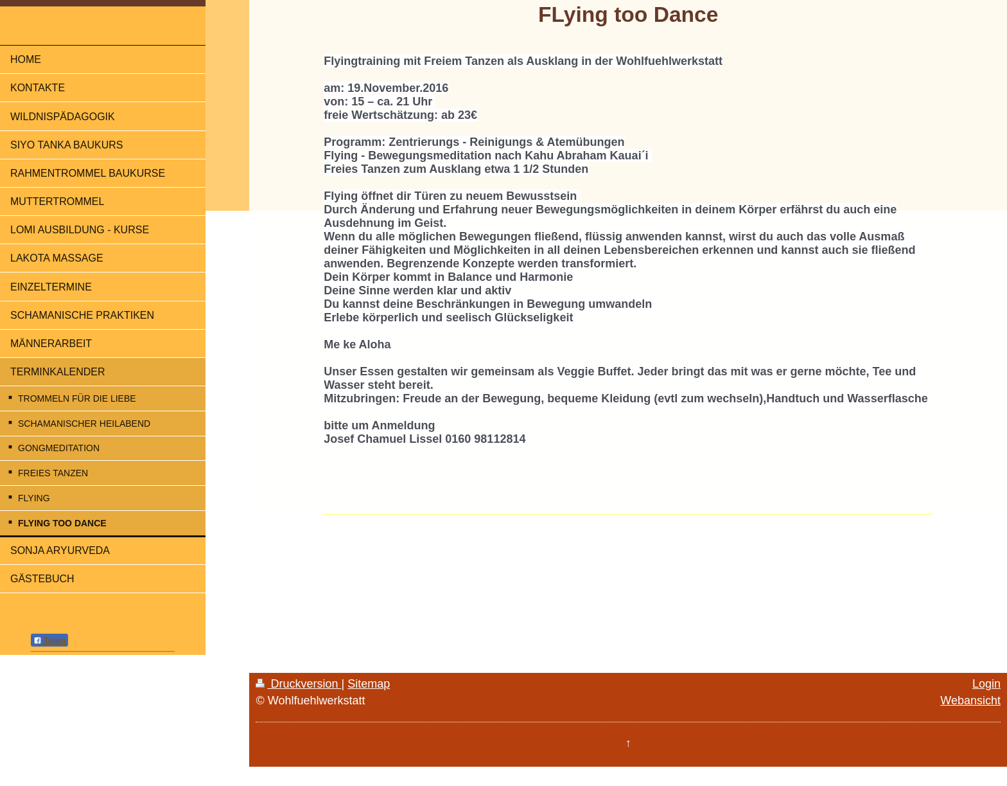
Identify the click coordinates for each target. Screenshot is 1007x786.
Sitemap (368, 683)
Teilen (49, 640)
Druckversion (298, 683)
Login (986, 683)
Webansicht (970, 700)
